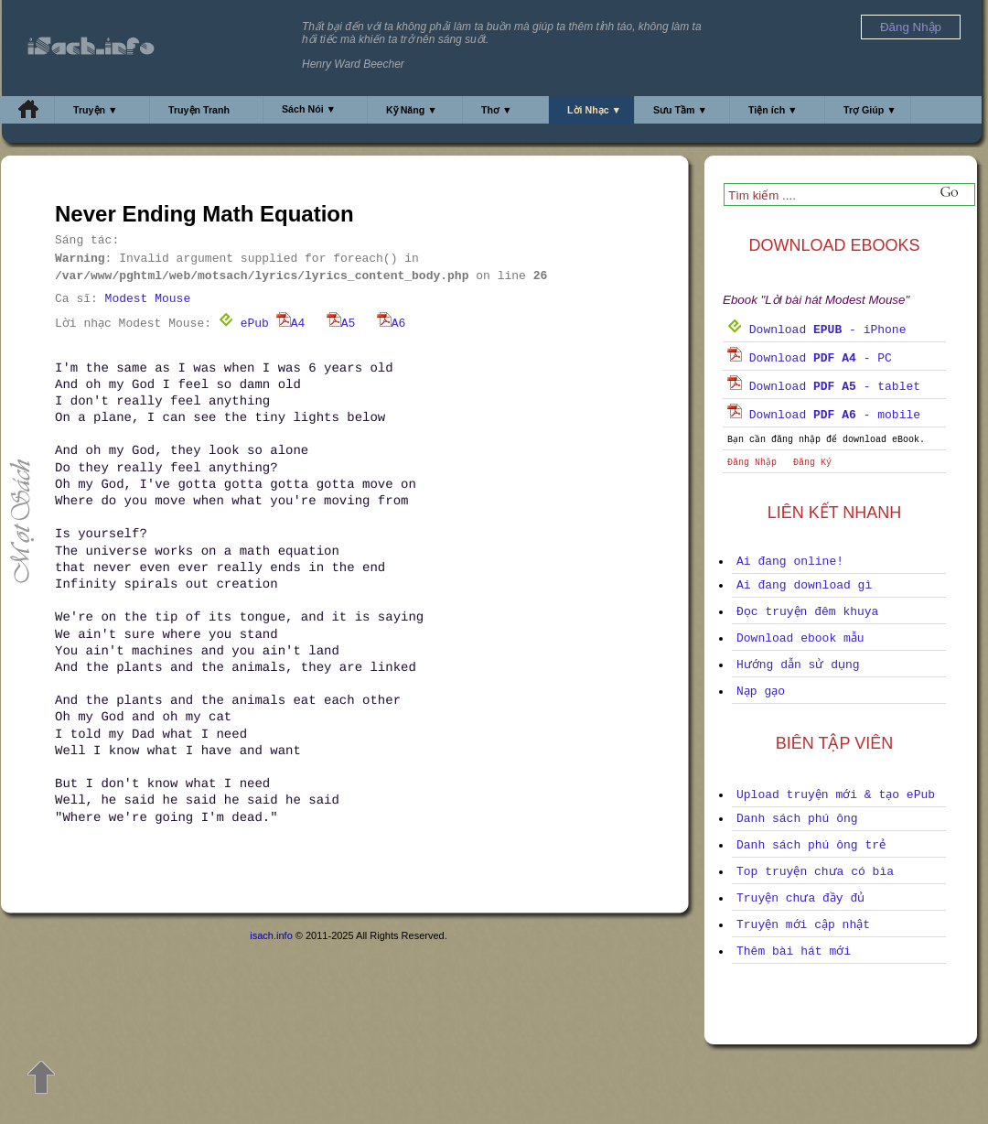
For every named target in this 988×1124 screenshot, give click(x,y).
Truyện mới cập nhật (803, 925)
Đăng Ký (812, 463)
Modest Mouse (148, 299)
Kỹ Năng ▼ (411, 109)
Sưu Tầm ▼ (680, 109)
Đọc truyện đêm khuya (807, 612)
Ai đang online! (789, 561)
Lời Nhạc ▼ (594, 109)
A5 (341, 323)
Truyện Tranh (199, 109)
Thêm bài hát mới (793, 951)
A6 (391, 323)
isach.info (271, 935)
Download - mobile (823, 415)
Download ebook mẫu (800, 638)
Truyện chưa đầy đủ (800, 898)
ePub (244, 323)
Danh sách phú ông (797, 819)
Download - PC (809, 358)
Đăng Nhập (752, 463)
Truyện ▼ (95, 109)
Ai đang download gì (804, 585)
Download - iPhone (816, 330)
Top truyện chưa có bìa (815, 872)
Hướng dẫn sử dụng (798, 665)
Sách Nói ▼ (309, 108)
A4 (291, 323)
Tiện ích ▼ (773, 109)
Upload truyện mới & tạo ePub (835, 795)
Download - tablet (823, 387)
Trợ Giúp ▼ (870, 109)
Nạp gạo (760, 691)
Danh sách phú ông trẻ (811, 845)
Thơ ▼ (496, 109)
